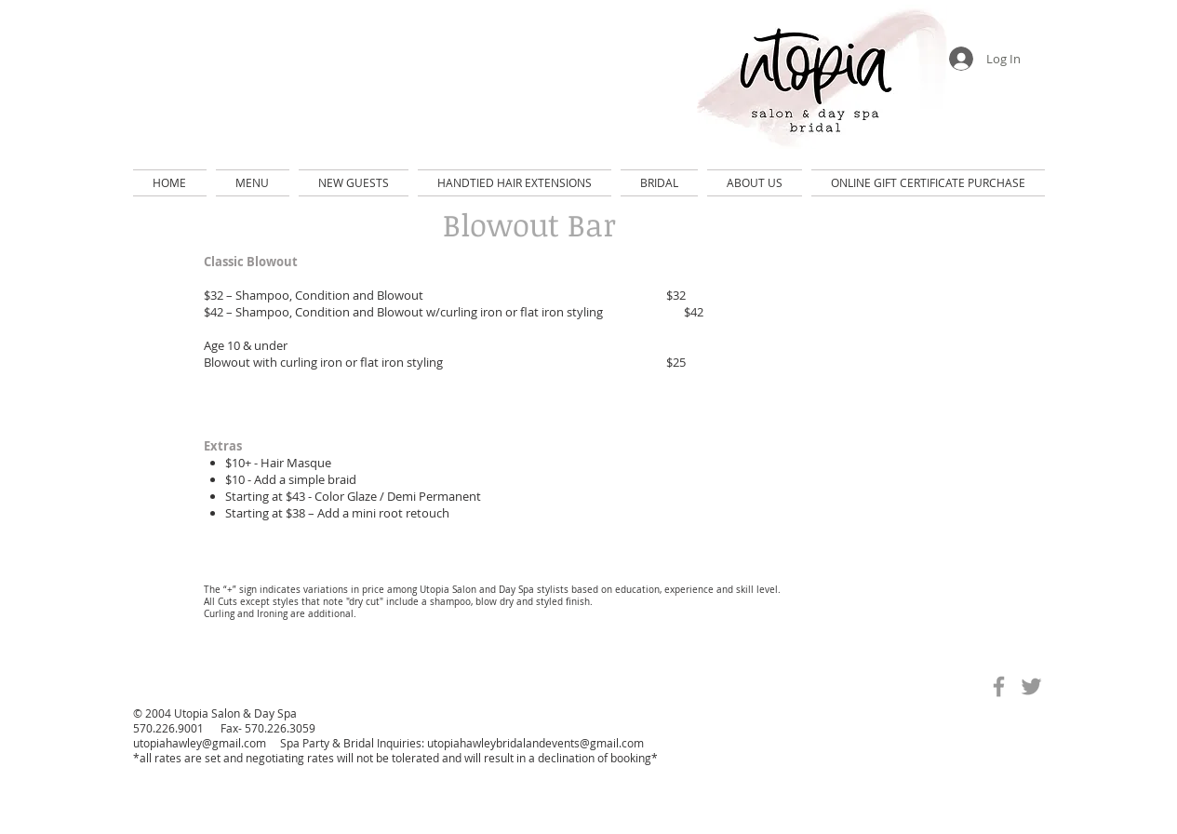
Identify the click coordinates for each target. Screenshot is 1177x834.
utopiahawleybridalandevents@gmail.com (535, 742)
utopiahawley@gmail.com (199, 742)
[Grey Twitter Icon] (1031, 686)
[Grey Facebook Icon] (998, 686)
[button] (252, 182)
